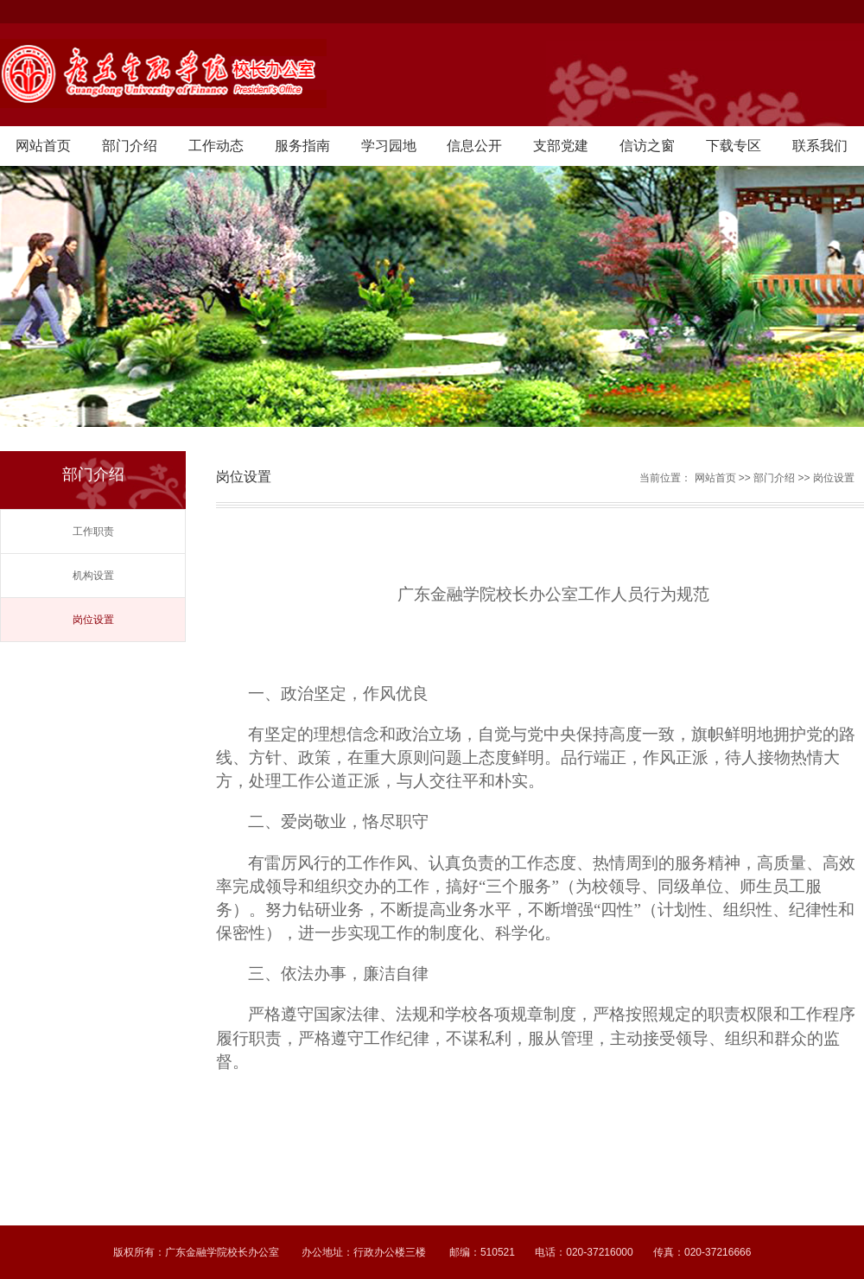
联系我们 (820, 145)
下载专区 (733, 145)
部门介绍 (129, 145)
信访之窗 (647, 145)
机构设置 (93, 576)
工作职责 (93, 531)
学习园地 (388, 145)
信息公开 (474, 145)
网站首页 (43, 145)
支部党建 (560, 145)
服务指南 (302, 145)
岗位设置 (93, 620)
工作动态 (216, 145)
